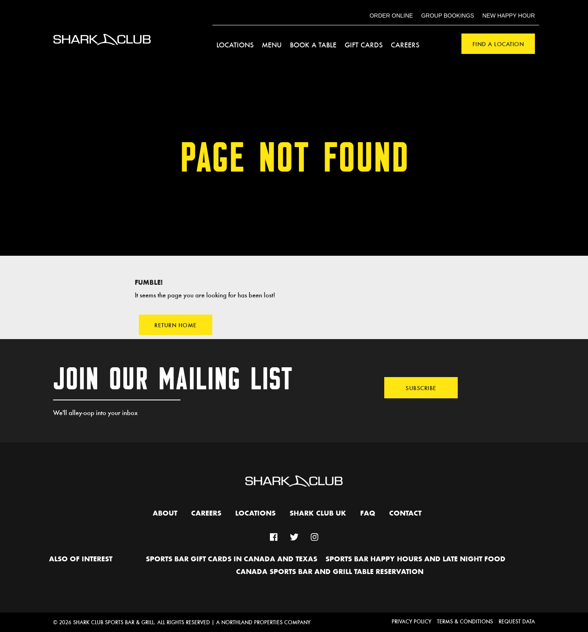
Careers (405, 44)
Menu (272, 44)
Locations (235, 44)
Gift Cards (364, 44)
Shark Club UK (318, 513)
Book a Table (313, 44)
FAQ (367, 513)
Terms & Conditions (465, 621)
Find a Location (498, 44)
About (165, 513)
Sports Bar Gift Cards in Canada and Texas (231, 559)
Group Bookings (447, 15)
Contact (405, 513)
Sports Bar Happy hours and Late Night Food (415, 559)
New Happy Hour (508, 15)
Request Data (517, 621)
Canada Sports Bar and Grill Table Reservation (329, 572)
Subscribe (421, 388)
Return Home (175, 325)
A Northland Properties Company (263, 622)
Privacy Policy (411, 621)
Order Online (391, 15)
